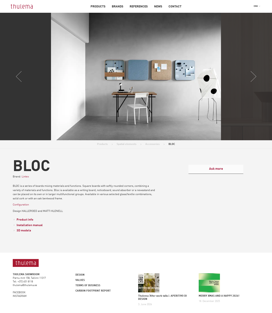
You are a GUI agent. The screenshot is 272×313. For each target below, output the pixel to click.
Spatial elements (126, 144)
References (139, 6)
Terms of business (87, 285)
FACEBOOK (19, 292)
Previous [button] (19, 76)
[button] (257, 6)
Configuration (21, 204)
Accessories (152, 144)
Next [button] (253, 76)
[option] (136, 76)
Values (80, 280)
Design (80, 275)
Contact (175, 6)
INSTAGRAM (20, 296)
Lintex (25, 176)
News (158, 6)
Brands (117, 6)
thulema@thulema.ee (25, 285)
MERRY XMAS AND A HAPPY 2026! (219, 296)
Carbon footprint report (93, 291)
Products (98, 6)
